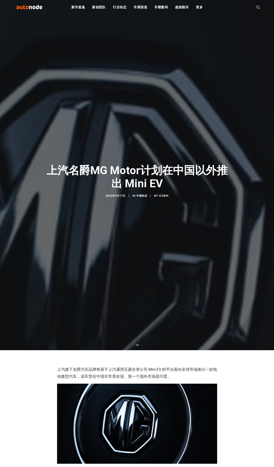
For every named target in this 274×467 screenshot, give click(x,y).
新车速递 (78, 9)
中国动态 (141, 197)
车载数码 (161, 9)
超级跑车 (182, 9)
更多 (199, 9)
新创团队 (99, 9)
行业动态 (120, 9)
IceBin (164, 197)
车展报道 (140, 9)
